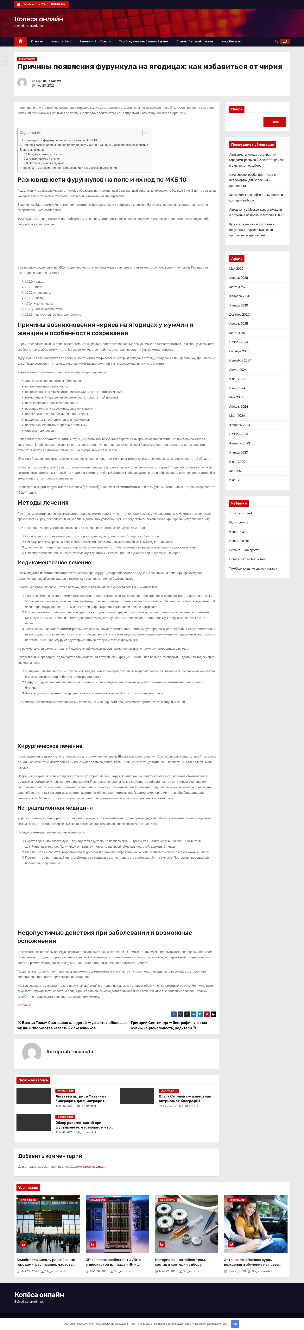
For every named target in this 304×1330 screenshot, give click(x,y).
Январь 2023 (238, 452)
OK (235, 1324)
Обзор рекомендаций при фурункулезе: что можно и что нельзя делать (83, 1127)
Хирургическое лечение (44, 159)
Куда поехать (231, 41)
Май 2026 (236, 268)
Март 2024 (237, 415)
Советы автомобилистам (195, 41)
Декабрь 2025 (239, 314)
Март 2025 (237, 333)
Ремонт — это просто (95, 41)
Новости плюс (239, 541)
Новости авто (61, 41)
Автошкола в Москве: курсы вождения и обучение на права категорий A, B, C (251, 1264)
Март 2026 (237, 287)
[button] (276, 41)
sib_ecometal (52, 81)
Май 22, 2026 (168, 1271)
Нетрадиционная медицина (47, 163)
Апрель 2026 (238, 277)
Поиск (237, 109)
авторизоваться (94, 1166)
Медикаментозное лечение (45, 154)
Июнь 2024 (237, 388)
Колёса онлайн (38, 19)
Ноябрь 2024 (239, 342)
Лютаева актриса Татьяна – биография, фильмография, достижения (80, 1101)
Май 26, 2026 (99, 1271)
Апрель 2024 (238, 406)
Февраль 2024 (239, 425)
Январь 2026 (238, 305)
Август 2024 (238, 370)
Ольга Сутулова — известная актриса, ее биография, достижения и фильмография (186, 1101)
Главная (37, 41)
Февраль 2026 (239, 296)
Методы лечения (33, 150)
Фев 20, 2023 (64, 1106)
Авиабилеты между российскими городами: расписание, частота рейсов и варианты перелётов (256, 160)
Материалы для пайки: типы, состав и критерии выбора (180, 1262)
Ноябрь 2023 (238, 434)
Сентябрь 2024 (240, 360)
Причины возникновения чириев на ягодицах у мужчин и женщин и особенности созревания (85, 145)
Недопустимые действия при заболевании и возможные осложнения (70, 168)
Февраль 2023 (239, 443)
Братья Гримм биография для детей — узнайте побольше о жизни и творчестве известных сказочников (72, 1025)
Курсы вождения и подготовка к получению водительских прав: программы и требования (251, 230)
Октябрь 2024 (239, 351)
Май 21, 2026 (237, 1271)
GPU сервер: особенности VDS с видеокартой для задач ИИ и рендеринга (252, 180)
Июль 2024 (237, 379)
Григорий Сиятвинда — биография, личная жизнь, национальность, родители (169, 1025)
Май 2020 (236, 471)
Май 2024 (236, 397)
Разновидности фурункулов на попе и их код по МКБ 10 (59, 140)
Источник (24, 1005)
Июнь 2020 (237, 462)
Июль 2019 (236, 480)
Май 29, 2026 (30, 1271)
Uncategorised (27, 59)
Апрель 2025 (238, 323)
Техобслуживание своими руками (143, 41)
